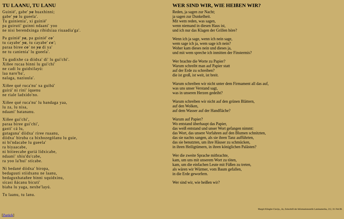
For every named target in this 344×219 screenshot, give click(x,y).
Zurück (8, 215)
